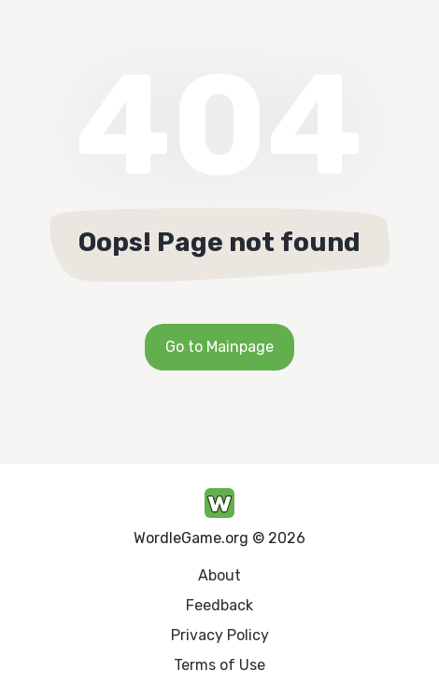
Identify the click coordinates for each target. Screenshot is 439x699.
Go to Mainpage (219, 347)
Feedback (219, 605)
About (219, 575)
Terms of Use (219, 665)
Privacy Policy (220, 635)
